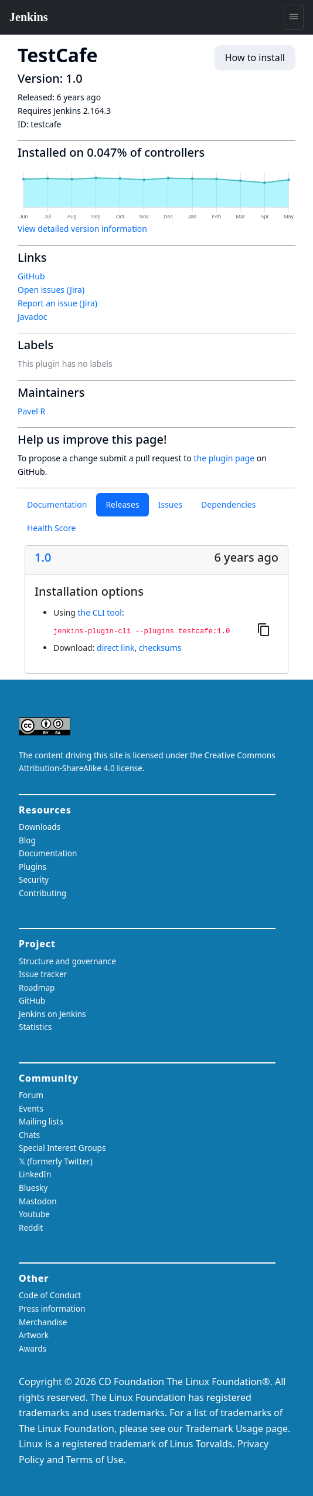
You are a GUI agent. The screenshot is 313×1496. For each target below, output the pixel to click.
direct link (115, 647)
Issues (170, 504)
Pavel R (31, 411)
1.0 (43, 558)
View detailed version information (82, 228)
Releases (122, 504)
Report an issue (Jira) (57, 303)
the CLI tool (99, 612)
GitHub (31, 276)
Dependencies (228, 504)
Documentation (57, 504)
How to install (255, 57)
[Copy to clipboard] (263, 629)
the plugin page (223, 458)
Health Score (51, 527)
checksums (160, 647)
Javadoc (32, 316)
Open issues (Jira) (51, 289)
